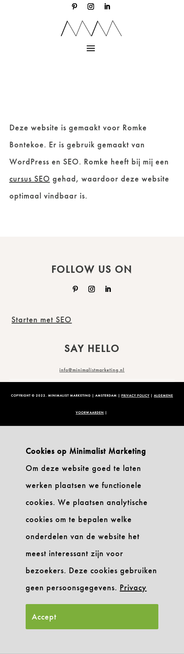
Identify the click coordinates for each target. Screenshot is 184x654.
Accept (44, 616)
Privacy (133, 587)
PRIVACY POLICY (135, 395)
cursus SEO (29, 178)
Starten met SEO (41, 319)
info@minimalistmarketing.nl (92, 370)
